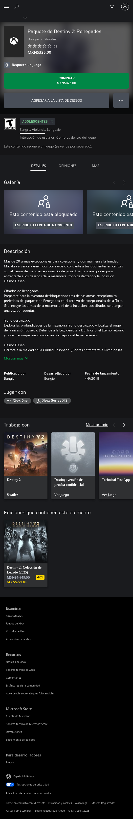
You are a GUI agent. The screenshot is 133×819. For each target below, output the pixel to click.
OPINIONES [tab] (67, 165)
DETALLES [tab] (38, 165)
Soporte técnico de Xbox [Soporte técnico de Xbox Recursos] (20, 669)
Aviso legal (81, 802)
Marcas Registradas (103, 802)
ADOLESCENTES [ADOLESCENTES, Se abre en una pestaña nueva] (37, 122)
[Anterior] (114, 182)
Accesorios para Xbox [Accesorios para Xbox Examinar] (18, 639)
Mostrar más (16, 358)
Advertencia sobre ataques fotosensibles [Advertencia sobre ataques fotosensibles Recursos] (30, 693)
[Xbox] (13, 17)
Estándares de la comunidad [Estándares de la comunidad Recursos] (23, 685)
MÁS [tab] (95, 165)
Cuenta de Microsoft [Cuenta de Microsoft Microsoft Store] (18, 716)
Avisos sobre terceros (19, 810)
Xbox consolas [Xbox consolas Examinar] (14, 615)
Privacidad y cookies (60, 802)
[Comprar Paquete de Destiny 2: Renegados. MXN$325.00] (66, 81)
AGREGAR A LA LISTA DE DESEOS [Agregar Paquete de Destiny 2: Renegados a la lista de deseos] (56, 100)
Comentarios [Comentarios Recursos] (13, 677)
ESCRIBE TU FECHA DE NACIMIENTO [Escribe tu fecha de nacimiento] (43, 225)
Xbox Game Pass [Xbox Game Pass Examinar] (16, 631)
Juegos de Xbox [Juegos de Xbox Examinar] (15, 623)
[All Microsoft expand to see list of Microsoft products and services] (6, 7)
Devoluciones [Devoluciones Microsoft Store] (14, 731)
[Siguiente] (124, 182)
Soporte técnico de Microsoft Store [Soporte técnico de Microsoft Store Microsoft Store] (27, 723)
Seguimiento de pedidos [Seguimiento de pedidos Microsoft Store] (20, 739)
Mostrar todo (97, 424)
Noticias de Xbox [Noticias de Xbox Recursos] (16, 661)
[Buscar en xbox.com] (17, 6)
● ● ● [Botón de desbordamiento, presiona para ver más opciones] (121, 100)
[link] (25, 465)
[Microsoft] (66, 4)
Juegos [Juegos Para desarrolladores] (10, 762)
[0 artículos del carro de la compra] (113, 7)
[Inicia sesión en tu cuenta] (125, 7)
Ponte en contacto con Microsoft (25, 802)
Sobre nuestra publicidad (50, 810)
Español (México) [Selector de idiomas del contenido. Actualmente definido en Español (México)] (23, 776)
